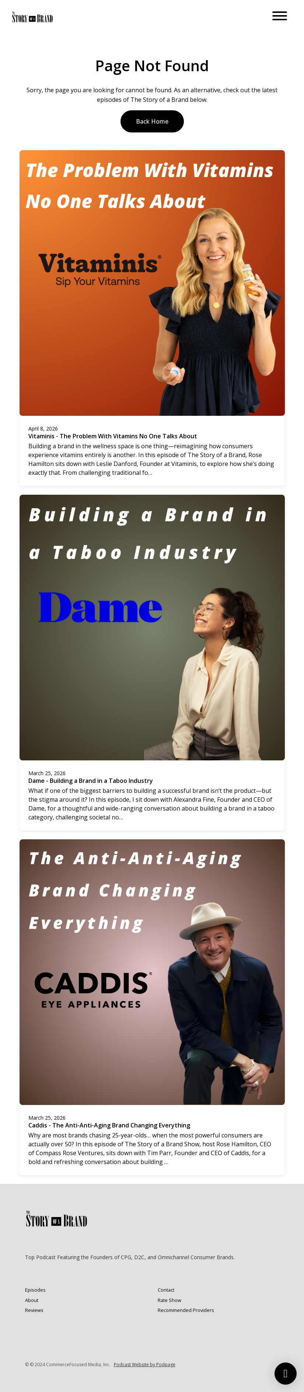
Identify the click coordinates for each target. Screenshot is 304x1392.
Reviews (34, 1310)
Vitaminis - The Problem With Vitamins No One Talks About (112, 436)
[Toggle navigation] (280, 17)
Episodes (35, 1289)
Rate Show (169, 1300)
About (31, 1300)
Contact (166, 1289)
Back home (152, 121)
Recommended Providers (186, 1310)
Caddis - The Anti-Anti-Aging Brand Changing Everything (109, 1125)
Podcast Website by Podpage (144, 1364)
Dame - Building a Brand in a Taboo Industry (90, 781)
